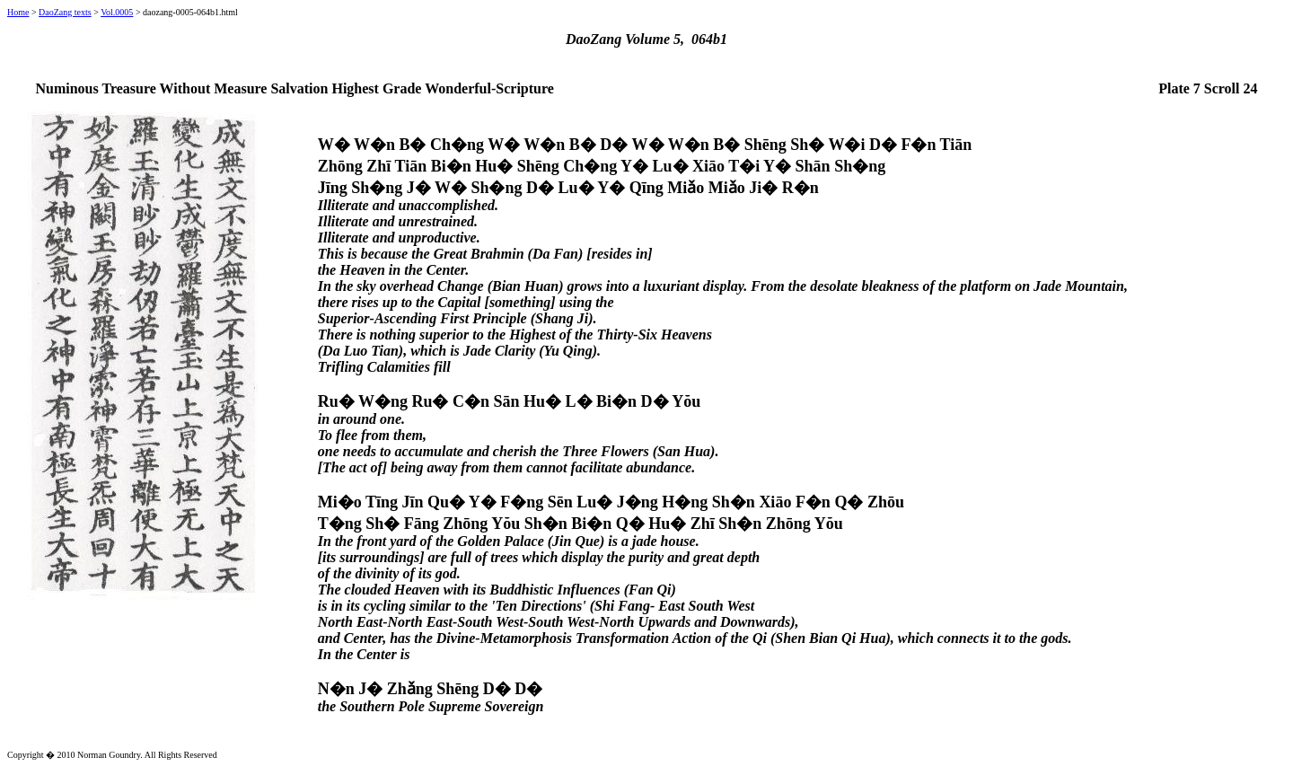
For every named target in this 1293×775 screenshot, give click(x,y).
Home (18, 12)
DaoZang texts (65, 12)
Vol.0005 (117, 12)
